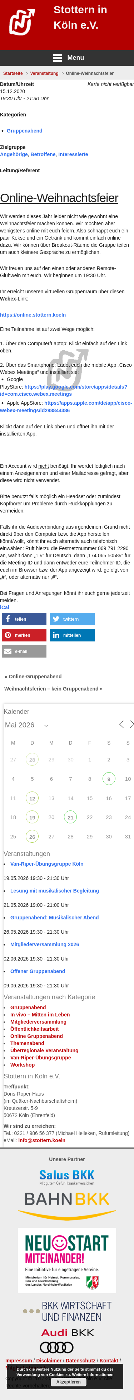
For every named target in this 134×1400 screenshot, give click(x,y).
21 (71, 817)
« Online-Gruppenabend (33, 676)
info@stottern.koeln (41, 1140)
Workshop (22, 1065)
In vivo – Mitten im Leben (40, 1014)
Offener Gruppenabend (37, 971)
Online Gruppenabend (36, 1036)
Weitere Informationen (93, 1374)
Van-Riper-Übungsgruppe (40, 1057)
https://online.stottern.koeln (33, 315)
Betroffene (43, 154)
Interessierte (73, 154)
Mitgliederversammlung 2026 (44, 944)
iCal (4, 607)
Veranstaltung (44, 73)
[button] (24, 619)
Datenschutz (80, 1360)
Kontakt (109, 1360)
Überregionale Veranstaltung (44, 1050)
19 (32, 817)
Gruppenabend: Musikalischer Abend (54, 917)
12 (32, 798)
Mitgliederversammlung (38, 1022)
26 (32, 837)
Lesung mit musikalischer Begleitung (54, 891)
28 (32, 760)
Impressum (18, 1360)
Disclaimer (48, 1360)
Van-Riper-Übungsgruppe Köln (47, 864)
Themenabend (27, 1043)
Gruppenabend (25, 131)
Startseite (13, 73)
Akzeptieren (68, 1382)
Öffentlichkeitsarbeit (34, 1029)
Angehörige (14, 154)
